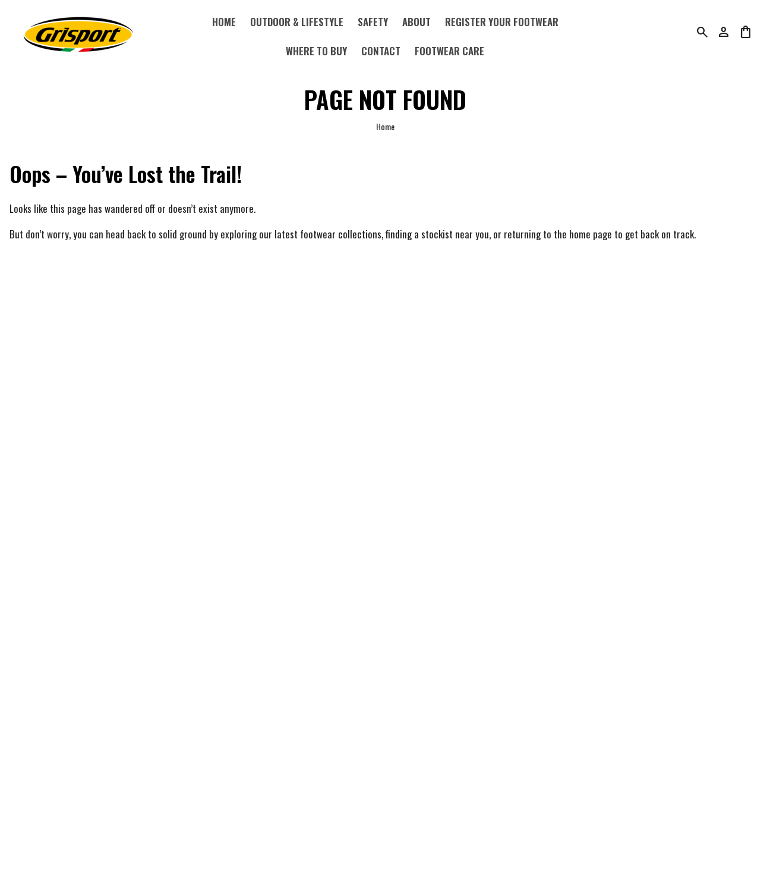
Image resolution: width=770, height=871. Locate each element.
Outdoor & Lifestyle (296, 21)
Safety (373, 21)
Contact (380, 50)
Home (224, 21)
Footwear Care (449, 50)
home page (590, 234)
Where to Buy (316, 50)
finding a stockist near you (437, 234)
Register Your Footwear (501, 21)
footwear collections (340, 234)
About (416, 21)
